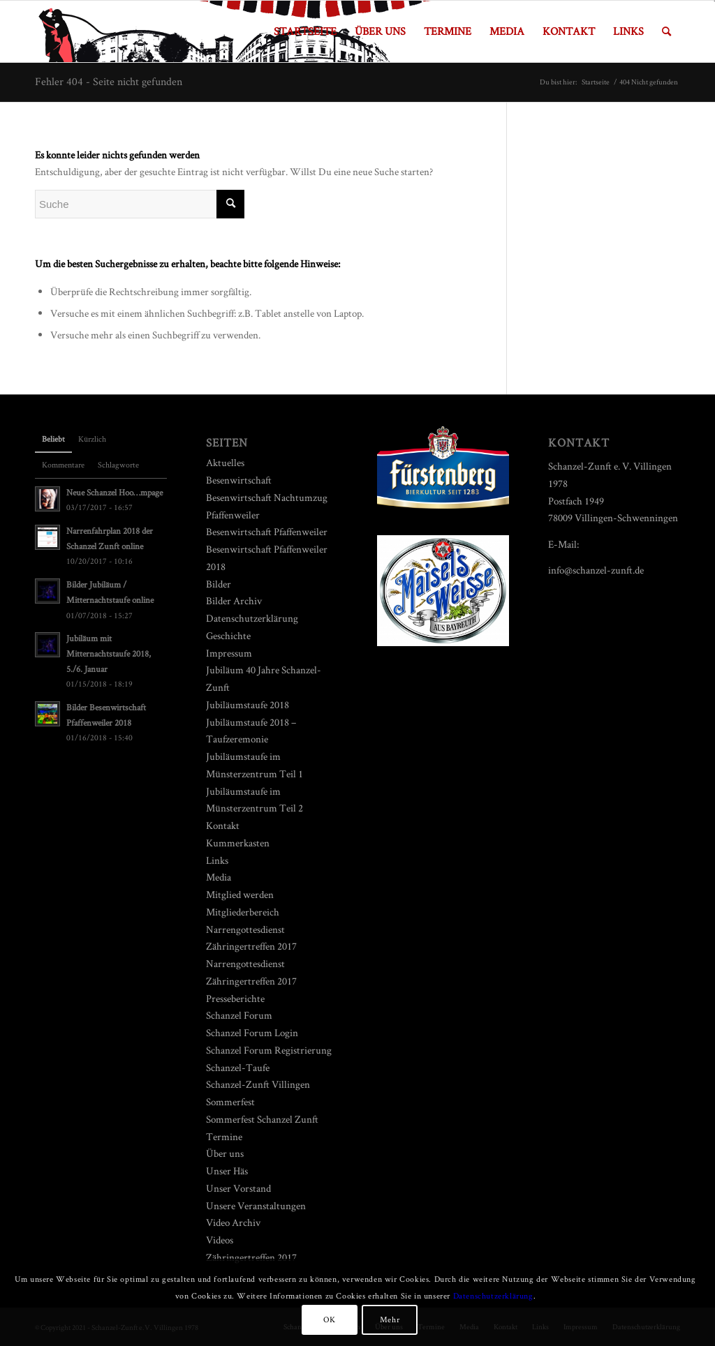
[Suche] (666, 31)
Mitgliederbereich (242, 911)
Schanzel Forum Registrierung (269, 1049)
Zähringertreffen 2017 (251, 1257)
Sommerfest (230, 1101)
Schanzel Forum (239, 1015)
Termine (224, 1136)
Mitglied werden (240, 894)
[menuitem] (305, 31)
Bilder (218, 583)
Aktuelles (225, 462)
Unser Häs (227, 1170)
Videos (219, 1239)
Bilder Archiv (234, 600)
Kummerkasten (238, 842)
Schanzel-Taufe (238, 1067)
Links (217, 860)
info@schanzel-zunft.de (596, 569)
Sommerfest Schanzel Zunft (262, 1119)
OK (329, 1319)
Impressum (229, 652)
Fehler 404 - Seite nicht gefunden (108, 81)
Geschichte (228, 635)
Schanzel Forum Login (252, 1032)
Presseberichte (235, 998)
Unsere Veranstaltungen (256, 1205)
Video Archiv (233, 1222)
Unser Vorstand (238, 1188)
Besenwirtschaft (239, 479)
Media (218, 876)
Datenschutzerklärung (252, 618)
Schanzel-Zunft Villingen (258, 1084)
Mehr (389, 1319)
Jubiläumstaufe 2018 (247, 704)
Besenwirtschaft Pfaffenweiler (266, 531)
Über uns (225, 1153)
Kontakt (222, 825)
